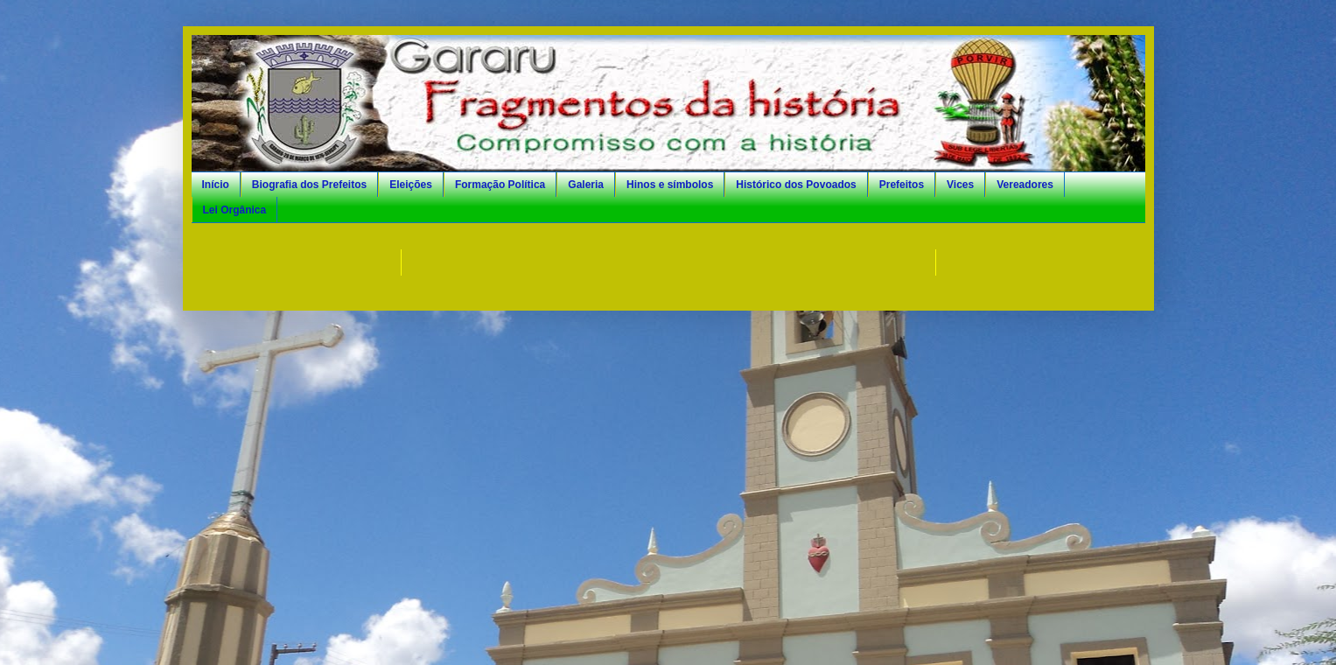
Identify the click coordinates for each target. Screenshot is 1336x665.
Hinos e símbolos (669, 184)
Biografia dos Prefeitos (309, 184)
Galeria (586, 184)
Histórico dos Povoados (796, 184)
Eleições (410, 184)
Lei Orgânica (235, 210)
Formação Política (500, 184)
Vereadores (1025, 184)
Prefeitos (901, 184)
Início (215, 184)
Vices (960, 184)
